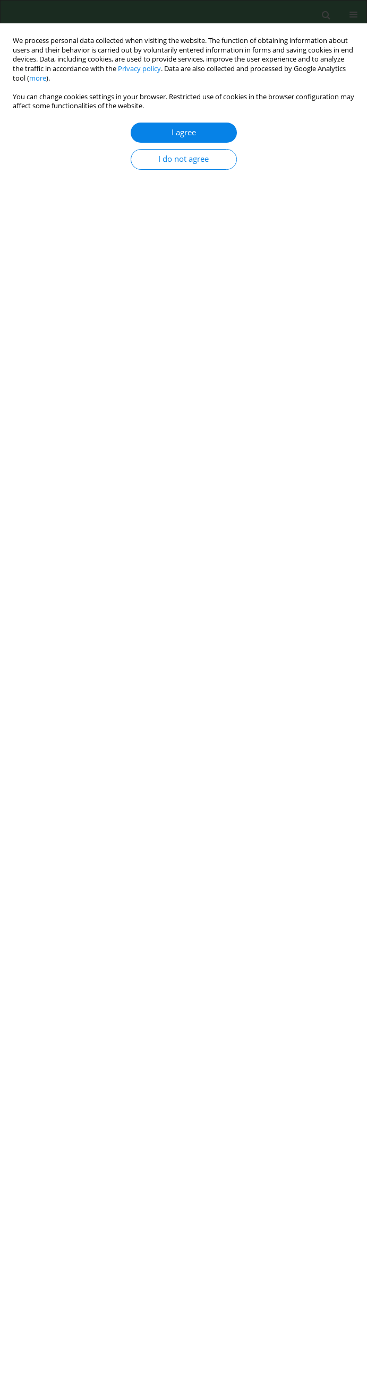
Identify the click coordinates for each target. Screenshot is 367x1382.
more (37, 78)
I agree (184, 132)
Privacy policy (139, 68)
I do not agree (183, 158)
